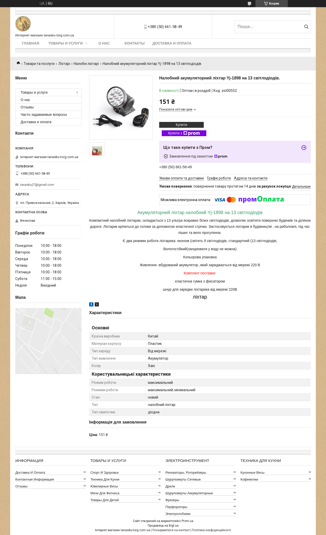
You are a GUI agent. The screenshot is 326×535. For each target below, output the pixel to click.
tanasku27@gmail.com (37, 185)
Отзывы (27, 107)
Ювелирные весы (104, 486)
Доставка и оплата (172, 43)
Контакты (134, 43)
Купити (181, 125)
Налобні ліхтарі (86, 64)
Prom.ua (187, 521)
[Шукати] (306, 26)
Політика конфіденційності (211, 530)
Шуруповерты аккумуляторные (189, 493)
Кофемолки (249, 479)
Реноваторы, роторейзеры (186, 472)
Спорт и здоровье (104, 472)
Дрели (170, 486)
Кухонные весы (252, 472)
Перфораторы (176, 507)
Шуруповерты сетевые (183, 479)
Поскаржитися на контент (171, 530)
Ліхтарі (64, 64)
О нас (104, 43)
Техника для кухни (104, 479)
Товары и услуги (65, 43)
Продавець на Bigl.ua (163, 525)
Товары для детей (104, 500)
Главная (30, 43)
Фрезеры (172, 500)
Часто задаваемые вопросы (44, 114)
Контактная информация (34, 479)
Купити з (184, 133)
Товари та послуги (39, 64)
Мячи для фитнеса (104, 493)
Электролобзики (178, 514)
